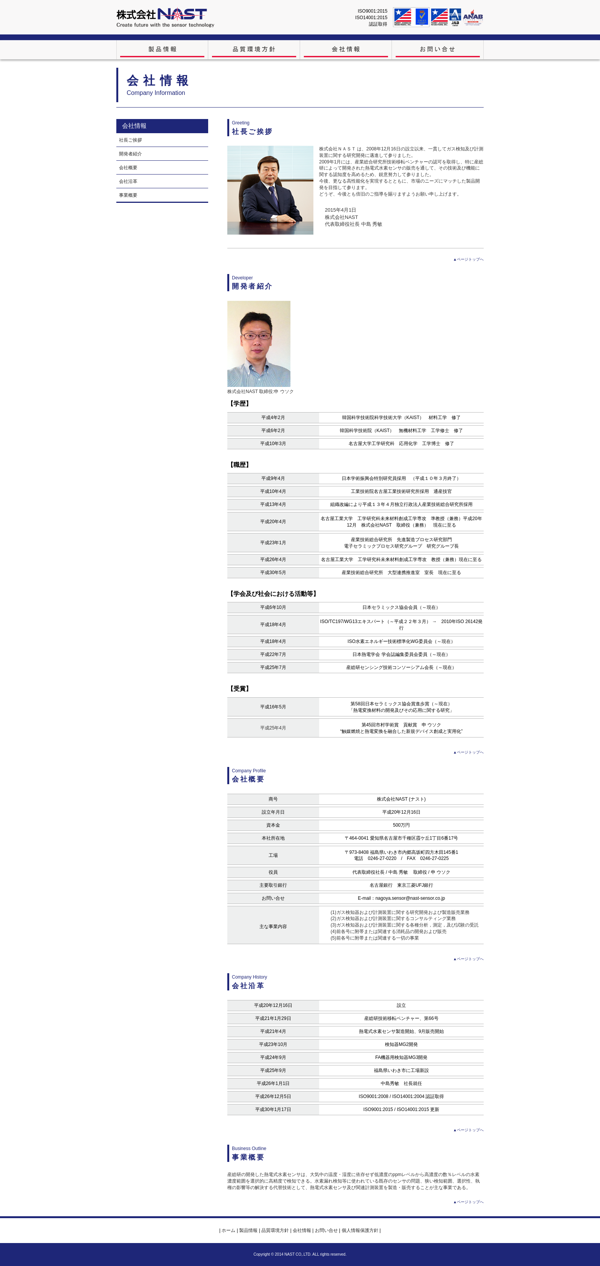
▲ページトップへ (468, 259)
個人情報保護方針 (360, 1230)
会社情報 (302, 1230)
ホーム (228, 1230)
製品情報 (248, 1230)
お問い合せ (326, 1230)
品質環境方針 (275, 1230)
